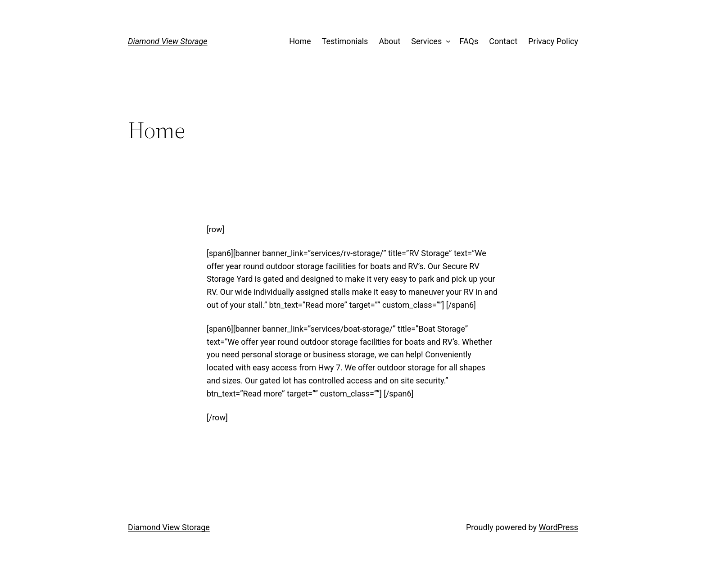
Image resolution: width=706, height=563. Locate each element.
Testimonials (345, 41)
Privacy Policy (553, 41)
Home (300, 41)
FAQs (468, 41)
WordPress (558, 527)
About (389, 41)
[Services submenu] (446, 41)
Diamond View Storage (168, 41)
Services (426, 41)
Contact (503, 41)
